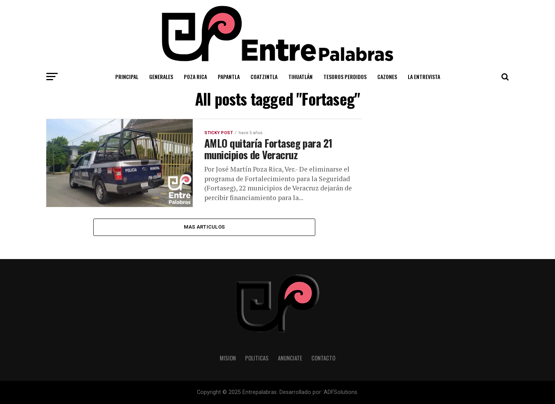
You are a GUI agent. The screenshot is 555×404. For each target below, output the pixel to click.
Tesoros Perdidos (345, 76)
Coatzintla (264, 76)
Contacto (323, 358)
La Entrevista (424, 76)
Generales (161, 76)
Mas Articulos (204, 227)
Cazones (387, 76)
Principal (126, 76)
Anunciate (290, 358)
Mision (228, 358)
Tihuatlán (300, 76)
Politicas (257, 358)
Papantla (229, 76)
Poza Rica (195, 76)
